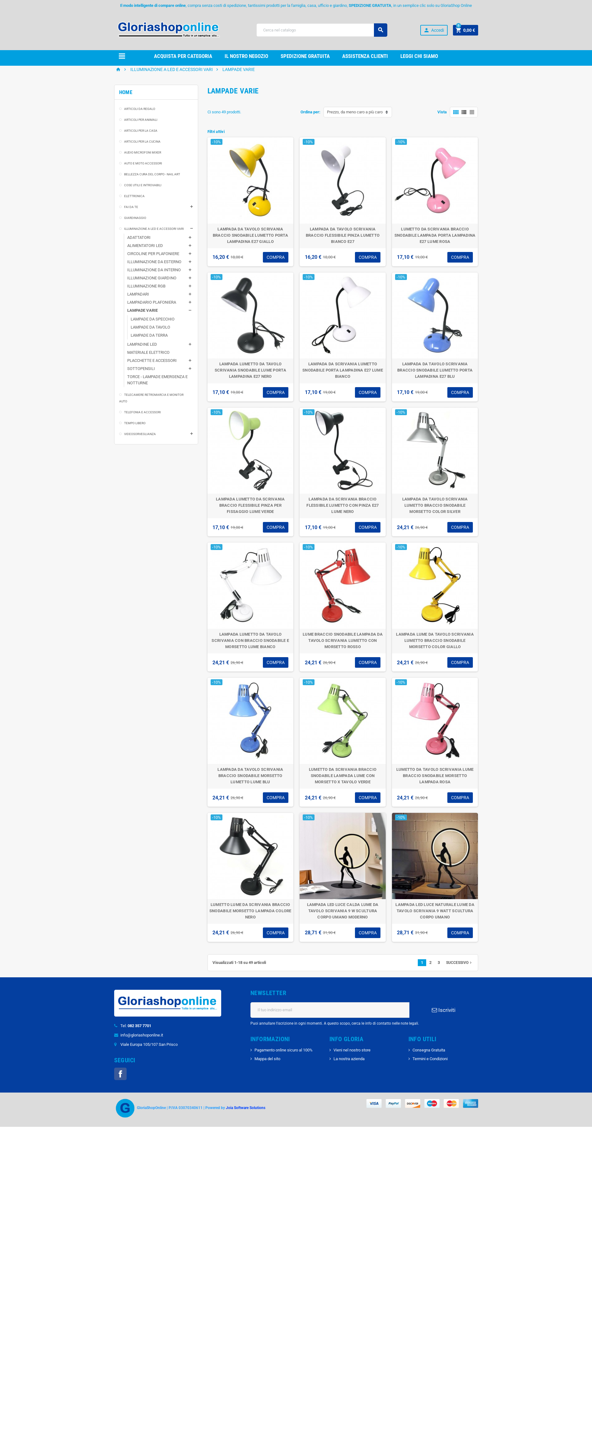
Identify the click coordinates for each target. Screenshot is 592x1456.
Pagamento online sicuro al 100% (283, 1065)
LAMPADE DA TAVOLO (150, 342)
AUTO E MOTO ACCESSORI (143, 179)
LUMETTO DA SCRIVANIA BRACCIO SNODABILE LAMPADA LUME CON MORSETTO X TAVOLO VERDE (342, 791)
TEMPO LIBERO (135, 439)
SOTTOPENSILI (141, 384)
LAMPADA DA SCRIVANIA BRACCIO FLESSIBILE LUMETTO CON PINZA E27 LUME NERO (342, 520)
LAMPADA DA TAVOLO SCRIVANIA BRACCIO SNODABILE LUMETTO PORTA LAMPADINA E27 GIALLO (250, 250)
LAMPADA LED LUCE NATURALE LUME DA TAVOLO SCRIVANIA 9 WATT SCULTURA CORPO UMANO (434, 926)
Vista (442, 127)
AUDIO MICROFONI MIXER (142, 168)
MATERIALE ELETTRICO (148, 368)
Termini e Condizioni (430, 1074)
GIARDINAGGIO (135, 233)
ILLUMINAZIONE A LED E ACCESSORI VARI (154, 244)
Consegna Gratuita (429, 1065)
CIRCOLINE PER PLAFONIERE (153, 269)
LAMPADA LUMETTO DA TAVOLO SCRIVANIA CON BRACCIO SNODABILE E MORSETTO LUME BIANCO (250, 656)
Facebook (120, 1089)
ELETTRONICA (134, 212)
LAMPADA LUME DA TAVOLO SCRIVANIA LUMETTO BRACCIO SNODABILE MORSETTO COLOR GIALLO (434, 656)
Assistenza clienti (365, 56)
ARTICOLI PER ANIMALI (140, 135)
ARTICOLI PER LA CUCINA (142, 157)
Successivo (459, 978)
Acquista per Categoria (183, 56)
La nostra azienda (349, 1074)
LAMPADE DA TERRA (149, 351)
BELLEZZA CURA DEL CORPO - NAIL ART (152, 190)
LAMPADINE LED (142, 360)
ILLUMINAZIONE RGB (146, 301)
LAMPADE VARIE (142, 326)
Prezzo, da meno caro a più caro (355, 127)
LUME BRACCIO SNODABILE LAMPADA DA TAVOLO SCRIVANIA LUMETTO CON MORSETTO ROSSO (343, 656)
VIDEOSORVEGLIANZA (140, 450)
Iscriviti (443, 1025)
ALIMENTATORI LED (145, 261)
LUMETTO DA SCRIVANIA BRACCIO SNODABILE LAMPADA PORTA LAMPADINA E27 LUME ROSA (435, 250)
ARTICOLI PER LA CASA (140, 146)
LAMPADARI (138, 309)
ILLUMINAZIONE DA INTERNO (154, 285)
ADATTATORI (139, 253)
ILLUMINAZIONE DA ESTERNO (154, 277)
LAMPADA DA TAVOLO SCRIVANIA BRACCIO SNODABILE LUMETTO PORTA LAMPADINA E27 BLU (435, 385)
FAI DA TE (131, 223)
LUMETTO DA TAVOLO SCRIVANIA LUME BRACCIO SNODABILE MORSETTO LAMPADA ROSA (434, 791)
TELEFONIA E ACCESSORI (142, 428)
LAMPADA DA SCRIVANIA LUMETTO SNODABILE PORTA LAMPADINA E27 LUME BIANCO (342, 385)
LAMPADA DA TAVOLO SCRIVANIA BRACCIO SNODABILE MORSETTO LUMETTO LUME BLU (250, 791)
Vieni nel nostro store (352, 1065)
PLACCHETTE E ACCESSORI (152, 376)
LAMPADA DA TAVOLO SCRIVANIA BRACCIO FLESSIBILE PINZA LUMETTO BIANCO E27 (343, 250)
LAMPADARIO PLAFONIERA (151, 317)
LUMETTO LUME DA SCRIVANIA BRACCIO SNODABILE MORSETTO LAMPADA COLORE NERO (250, 926)
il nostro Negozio (246, 56)
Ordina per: (310, 127)
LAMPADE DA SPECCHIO (153, 334)
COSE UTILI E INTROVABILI (142, 201)
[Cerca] (321, 30)
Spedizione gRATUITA (305, 56)
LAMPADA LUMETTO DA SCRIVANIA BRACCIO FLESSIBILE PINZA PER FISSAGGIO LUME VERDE (250, 520)
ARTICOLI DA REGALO (139, 124)
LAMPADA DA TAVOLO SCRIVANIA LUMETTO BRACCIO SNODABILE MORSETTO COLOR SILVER (435, 520)
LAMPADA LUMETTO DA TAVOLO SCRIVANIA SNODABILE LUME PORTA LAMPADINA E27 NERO (250, 385)
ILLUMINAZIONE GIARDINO (151, 293)
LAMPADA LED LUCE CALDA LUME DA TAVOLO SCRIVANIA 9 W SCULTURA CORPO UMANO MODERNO (343, 926)
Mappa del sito (267, 1074)
